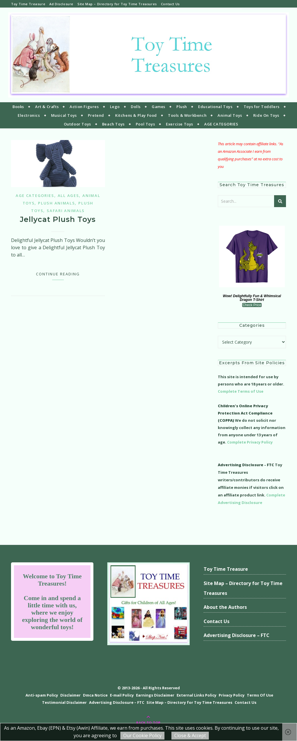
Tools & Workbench (187, 115)
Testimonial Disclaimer (64, 702)
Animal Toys (230, 115)
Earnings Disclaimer (155, 695)
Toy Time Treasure (28, 4)
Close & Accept (190, 735)
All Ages (68, 195)
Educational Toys (215, 106)
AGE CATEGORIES (221, 124)
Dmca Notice (95, 695)
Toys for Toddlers (262, 106)
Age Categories (35, 195)
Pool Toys (145, 124)
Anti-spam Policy (42, 695)
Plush (181, 106)
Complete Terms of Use (240, 391)
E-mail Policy (122, 695)
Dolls (136, 106)
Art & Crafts (47, 106)
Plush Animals (56, 203)
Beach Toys (113, 124)
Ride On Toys (266, 115)
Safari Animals (66, 210)
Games (158, 106)
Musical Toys (64, 115)
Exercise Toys (179, 124)
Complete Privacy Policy (250, 442)
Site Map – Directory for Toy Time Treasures (117, 4)
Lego (115, 106)
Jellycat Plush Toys (58, 219)
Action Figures (84, 106)
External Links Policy (196, 695)
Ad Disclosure (61, 4)
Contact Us (170, 4)
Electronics (29, 115)
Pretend (96, 115)
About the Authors (225, 607)
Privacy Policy (232, 695)
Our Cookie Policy (142, 735)
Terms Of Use (260, 695)
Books (18, 106)
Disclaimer (70, 695)
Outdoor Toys (77, 124)
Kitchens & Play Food (136, 115)
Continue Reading (58, 274)
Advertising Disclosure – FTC (236, 635)
